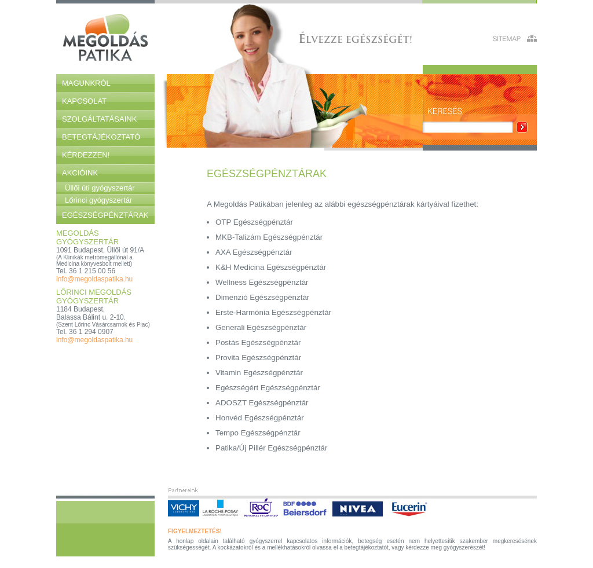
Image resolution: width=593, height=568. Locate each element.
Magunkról (86, 83)
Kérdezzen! (85, 155)
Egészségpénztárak (105, 215)
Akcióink (80, 172)
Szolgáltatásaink (99, 119)
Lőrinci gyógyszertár (98, 200)
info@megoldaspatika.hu (94, 279)
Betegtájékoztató (101, 137)
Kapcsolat (84, 101)
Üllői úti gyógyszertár (100, 188)
